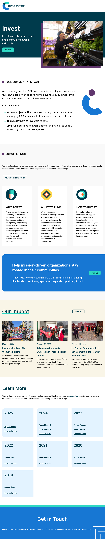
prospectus (73, 396)
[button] (8, 50)
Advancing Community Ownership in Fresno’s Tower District (49, 352)
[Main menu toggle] (100, 6)
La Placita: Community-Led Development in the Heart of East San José (87, 352)
